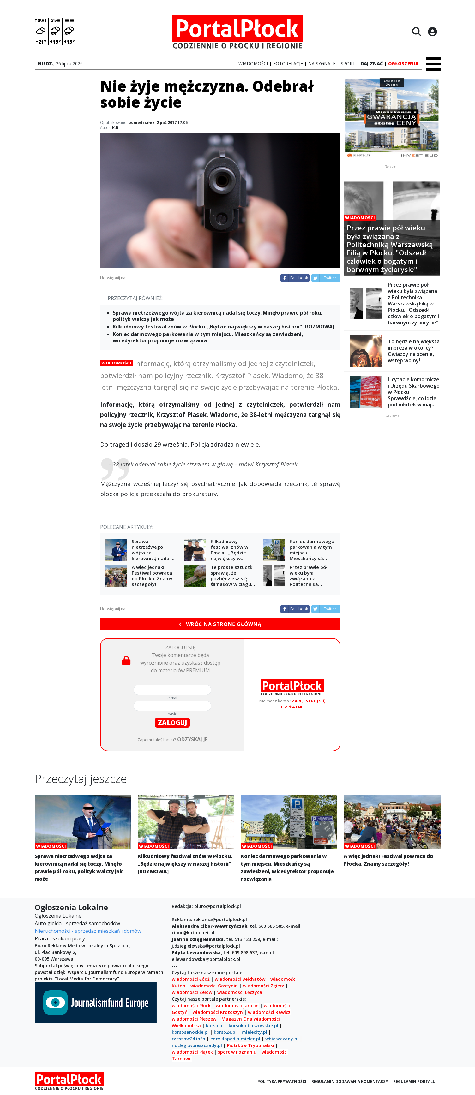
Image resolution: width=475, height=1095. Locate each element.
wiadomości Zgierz (263, 986)
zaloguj (172, 722)
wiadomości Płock (191, 1006)
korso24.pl (225, 1032)
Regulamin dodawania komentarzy (349, 1081)
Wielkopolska (186, 1025)
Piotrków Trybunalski (250, 1045)
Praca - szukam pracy (60, 938)
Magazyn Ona (236, 1019)
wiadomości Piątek (192, 1052)
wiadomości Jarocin (237, 1006)
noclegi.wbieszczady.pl (197, 1045)
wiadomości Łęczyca (239, 992)
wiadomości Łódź (191, 979)
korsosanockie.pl (190, 1032)
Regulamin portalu (414, 1081)
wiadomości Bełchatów (240, 979)
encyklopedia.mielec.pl (235, 1039)
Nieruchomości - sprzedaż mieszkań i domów (88, 930)
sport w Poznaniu (237, 1052)
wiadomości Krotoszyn (218, 1012)
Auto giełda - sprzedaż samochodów (77, 923)
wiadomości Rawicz (269, 1012)
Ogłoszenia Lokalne (58, 915)
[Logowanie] (432, 31)
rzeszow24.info (188, 1039)
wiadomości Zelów (192, 992)
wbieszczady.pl (281, 1039)
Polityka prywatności (281, 1081)
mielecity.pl (254, 1032)
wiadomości (267, 1019)
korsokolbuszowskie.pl (253, 1025)
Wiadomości (116, 363)
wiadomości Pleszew (194, 1019)
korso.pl (215, 1025)
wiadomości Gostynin (214, 986)
